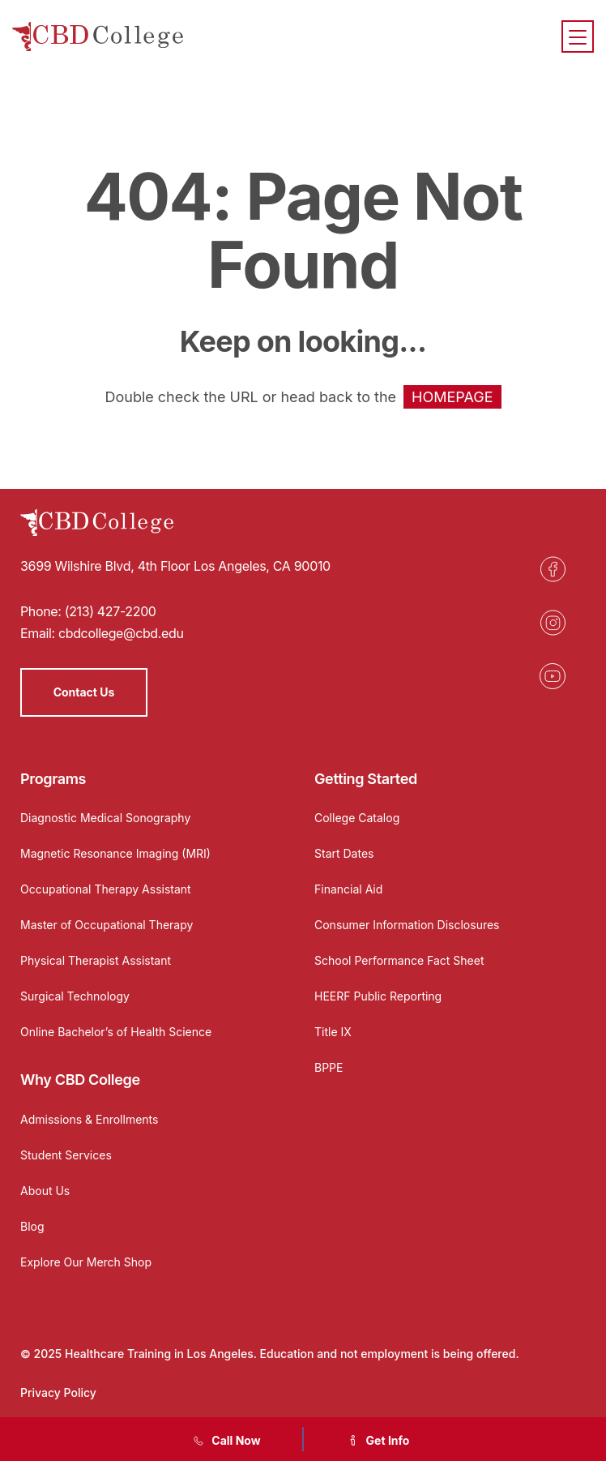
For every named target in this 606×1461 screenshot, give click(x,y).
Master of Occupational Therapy (106, 925)
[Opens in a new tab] (552, 569)
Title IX (333, 1032)
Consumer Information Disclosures (407, 925)
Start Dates (343, 853)
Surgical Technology (75, 996)
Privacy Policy (58, 1392)
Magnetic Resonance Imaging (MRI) (115, 853)
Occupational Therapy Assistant (105, 889)
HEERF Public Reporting (378, 996)
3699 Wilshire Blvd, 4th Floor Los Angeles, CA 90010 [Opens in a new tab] (175, 566)
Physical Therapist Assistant (95, 960)
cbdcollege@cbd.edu (121, 633)
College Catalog (356, 818)
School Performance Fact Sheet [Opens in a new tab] (399, 960)
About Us (45, 1191)
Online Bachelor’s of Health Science (115, 1032)
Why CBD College (80, 1079)
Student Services (66, 1155)
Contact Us (84, 692)
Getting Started (365, 778)
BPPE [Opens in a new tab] (328, 1067)
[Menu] (577, 36)
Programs (53, 778)
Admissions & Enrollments (89, 1119)
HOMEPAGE (452, 396)
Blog (32, 1226)
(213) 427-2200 (110, 611)
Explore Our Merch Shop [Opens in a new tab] (86, 1262)
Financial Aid (348, 889)
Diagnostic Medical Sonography (105, 818)
